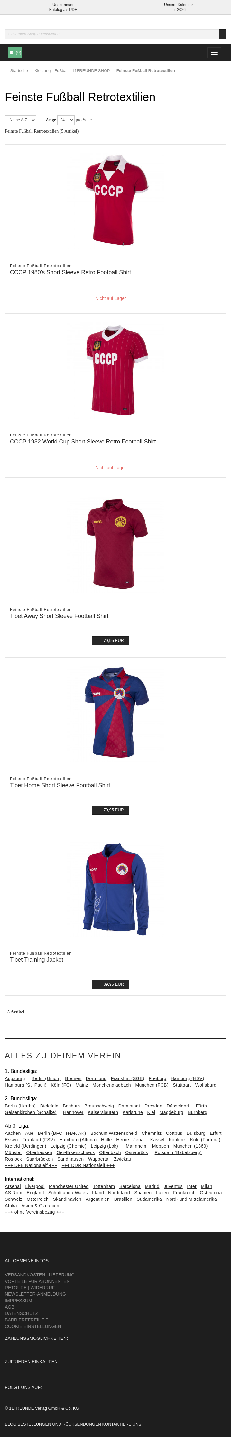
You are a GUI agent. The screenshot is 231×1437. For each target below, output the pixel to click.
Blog (10, 1424)
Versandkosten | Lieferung (40, 1274)
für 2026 (178, 9)
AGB (9, 1307)
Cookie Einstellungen (33, 1326)
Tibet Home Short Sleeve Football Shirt (60, 785)
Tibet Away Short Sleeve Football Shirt (59, 616)
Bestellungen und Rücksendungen (59, 1424)
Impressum (18, 1300)
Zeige (51, 119)
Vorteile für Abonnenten (37, 1281)
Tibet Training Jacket (36, 959)
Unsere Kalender (178, 5)
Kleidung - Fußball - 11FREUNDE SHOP (72, 70)
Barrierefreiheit (26, 1319)
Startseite (19, 70)
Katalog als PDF (63, 9)
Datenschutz (21, 1313)
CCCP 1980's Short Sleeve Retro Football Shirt (70, 272)
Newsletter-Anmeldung (35, 1294)
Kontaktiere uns (121, 1424)
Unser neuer (63, 5)
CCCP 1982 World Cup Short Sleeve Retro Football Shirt (83, 441)
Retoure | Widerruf (30, 1287)
